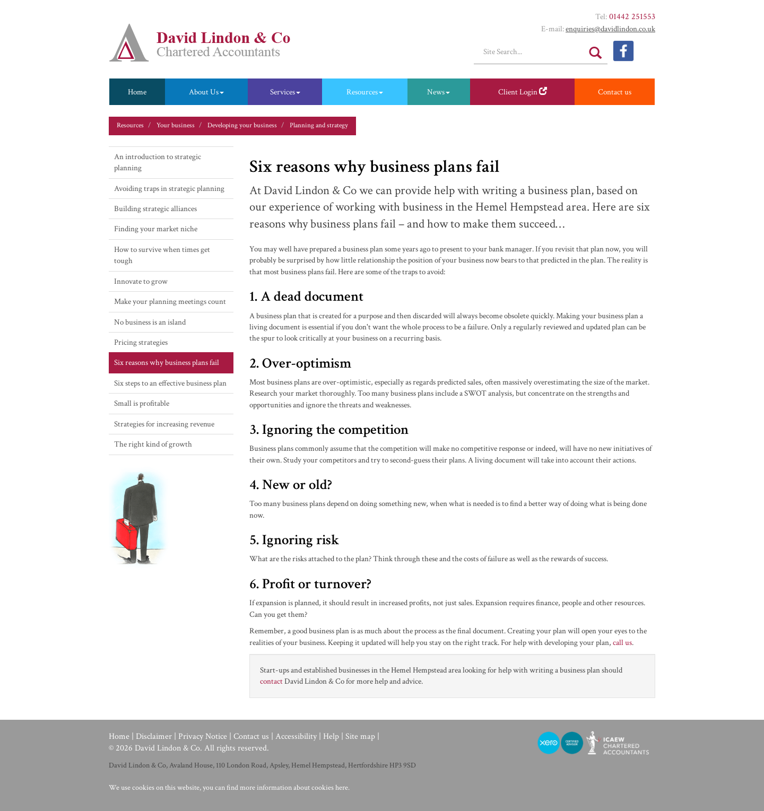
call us (622, 643)
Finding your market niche (155, 229)
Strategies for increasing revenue (164, 424)
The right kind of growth (153, 444)
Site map (360, 736)
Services (285, 92)
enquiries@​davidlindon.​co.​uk (610, 29)
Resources (364, 92)
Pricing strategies (141, 342)
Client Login (522, 92)
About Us (206, 92)
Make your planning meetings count (170, 302)
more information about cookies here (294, 787)
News (438, 92)
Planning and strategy (319, 125)
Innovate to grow (141, 281)
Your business (176, 125)
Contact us (614, 92)
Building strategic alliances (155, 209)
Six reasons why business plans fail (166, 362)
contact (271, 681)
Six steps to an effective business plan (170, 383)
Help (331, 736)
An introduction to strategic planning (157, 162)
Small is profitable (141, 403)
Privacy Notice (202, 736)
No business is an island (150, 322)
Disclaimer (154, 736)
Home (137, 92)
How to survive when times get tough (162, 255)
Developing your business (242, 125)
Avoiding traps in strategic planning (169, 189)
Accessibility (296, 736)
